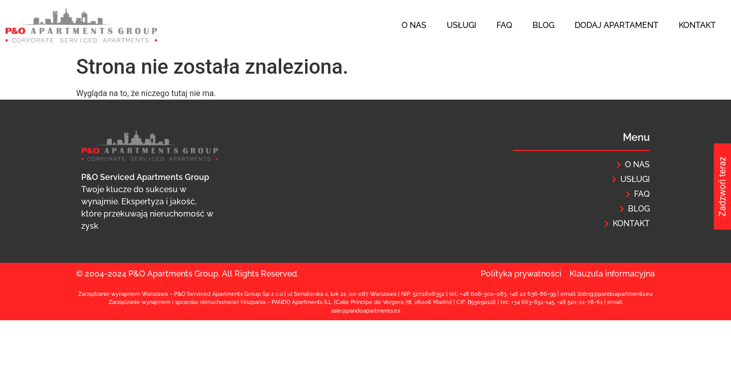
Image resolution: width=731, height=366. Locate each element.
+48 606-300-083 (483, 294)
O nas (414, 25)
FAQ (504, 25)
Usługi (461, 25)
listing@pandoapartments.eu (615, 294)
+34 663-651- (528, 302)
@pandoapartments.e (369, 311)
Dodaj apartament (616, 25)
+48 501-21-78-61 (580, 302)
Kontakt (697, 25)
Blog (543, 25)
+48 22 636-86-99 (532, 294)
